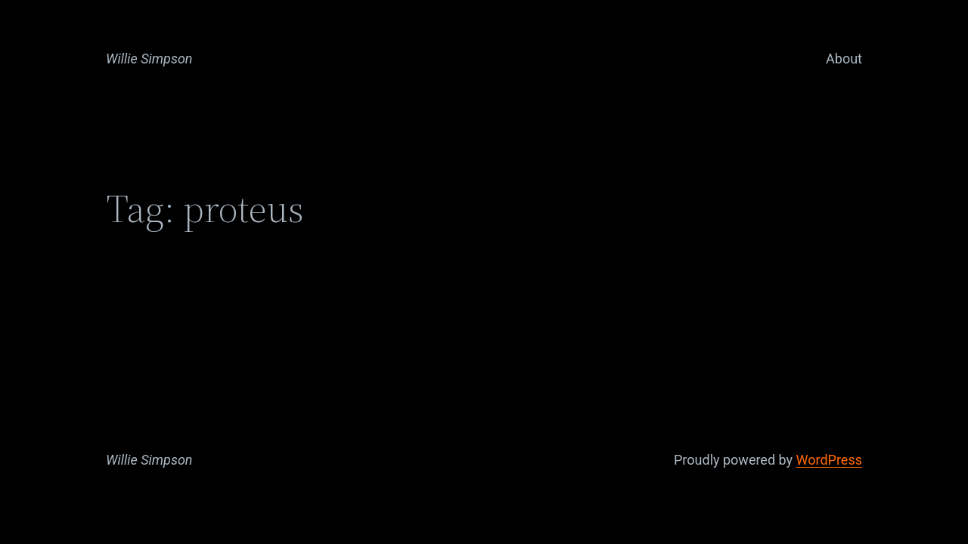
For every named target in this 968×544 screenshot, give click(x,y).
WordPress (829, 460)
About (844, 58)
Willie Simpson (149, 58)
